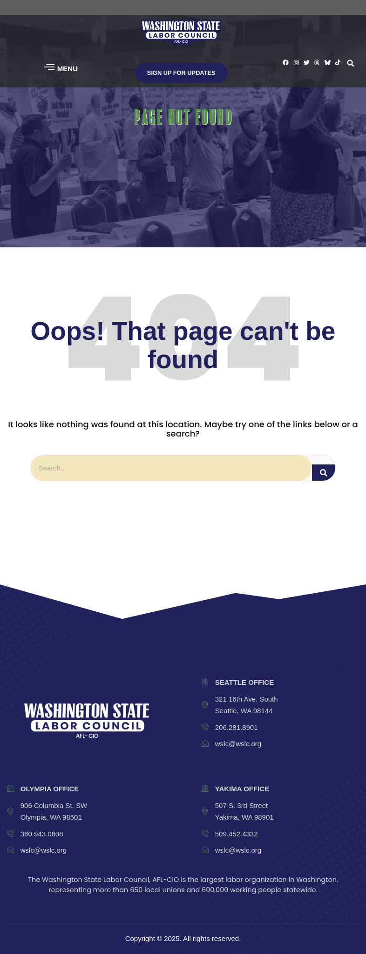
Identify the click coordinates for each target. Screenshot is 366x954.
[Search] (323, 472)
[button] (59, 68)
